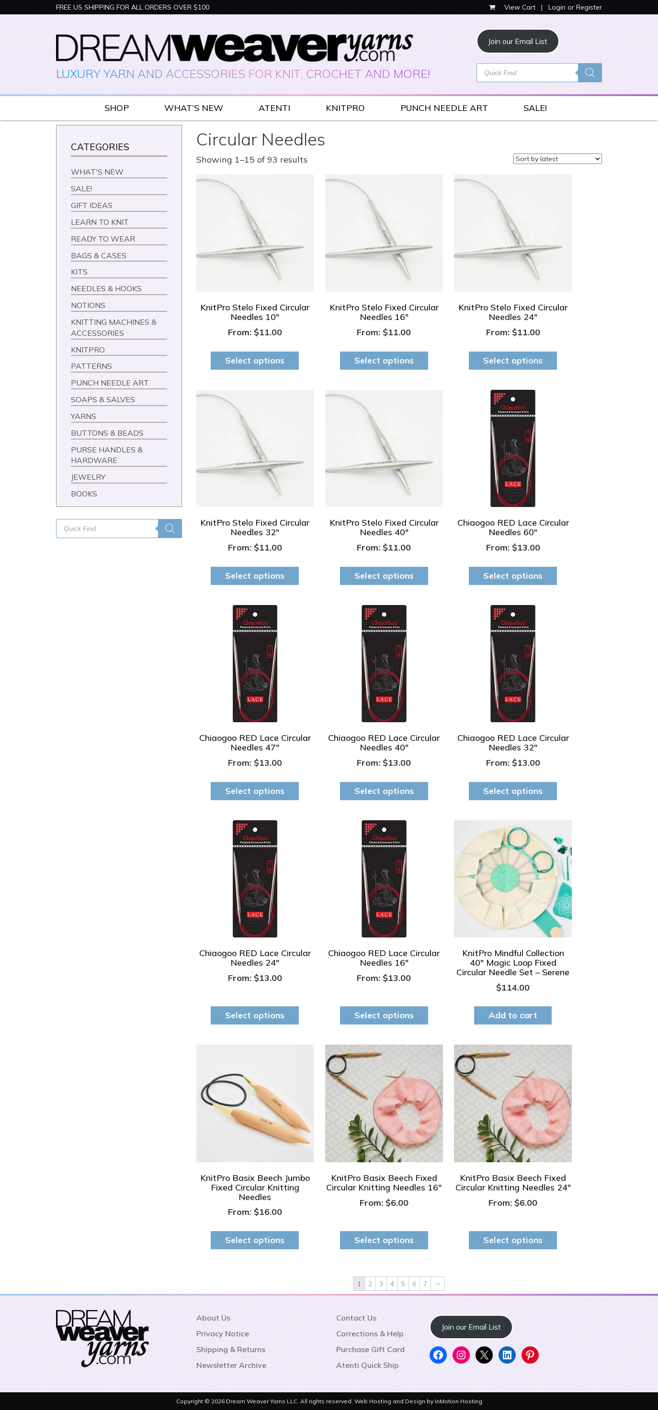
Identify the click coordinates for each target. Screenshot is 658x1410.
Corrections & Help (370, 1333)
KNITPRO (345, 107)
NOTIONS (88, 305)
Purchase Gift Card (370, 1349)
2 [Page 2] (370, 1283)
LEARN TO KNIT (100, 222)
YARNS (83, 416)
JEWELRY (88, 477)
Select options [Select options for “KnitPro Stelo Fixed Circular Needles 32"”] (254, 575)
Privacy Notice (222, 1333)
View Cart (513, 7)
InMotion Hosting (458, 1401)
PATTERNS (91, 366)
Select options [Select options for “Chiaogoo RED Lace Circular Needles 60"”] (513, 575)
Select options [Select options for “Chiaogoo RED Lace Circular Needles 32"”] (513, 790)
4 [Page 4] (392, 1283)
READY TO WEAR (103, 238)
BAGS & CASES (98, 255)
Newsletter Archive (231, 1365)
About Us (213, 1317)
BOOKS (84, 493)
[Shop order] (557, 159)
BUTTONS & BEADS (107, 433)
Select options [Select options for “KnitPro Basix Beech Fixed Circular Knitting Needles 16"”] (384, 1239)
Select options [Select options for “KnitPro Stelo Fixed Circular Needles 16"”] (384, 360)
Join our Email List (517, 41)
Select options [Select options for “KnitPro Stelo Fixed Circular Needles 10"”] (254, 360)
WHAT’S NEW (193, 107)
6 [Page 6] (414, 1283)
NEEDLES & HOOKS (106, 288)
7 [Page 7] (425, 1283)
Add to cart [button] (512, 1015)
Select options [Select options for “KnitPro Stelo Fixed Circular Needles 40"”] (384, 575)
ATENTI (274, 107)
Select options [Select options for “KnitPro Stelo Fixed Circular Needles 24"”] (513, 360)
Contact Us (356, 1317)
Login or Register (575, 7)
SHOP (116, 107)
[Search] (590, 72)
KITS (79, 271)
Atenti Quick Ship (367, 1365)
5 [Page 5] (403, 1283)
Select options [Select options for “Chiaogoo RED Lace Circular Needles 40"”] (384, 790)
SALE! (535, 107)
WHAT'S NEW (97, 171)
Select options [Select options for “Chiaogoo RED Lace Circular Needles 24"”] (254, 1015)
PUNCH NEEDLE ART (444, 107)
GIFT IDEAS (92, 205)
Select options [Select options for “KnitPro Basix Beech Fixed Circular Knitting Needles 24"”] (513, 1239)
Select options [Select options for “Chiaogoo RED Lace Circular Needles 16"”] (384, 1015)
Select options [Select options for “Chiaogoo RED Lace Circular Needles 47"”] (254, 790)
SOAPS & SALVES (103, 399)
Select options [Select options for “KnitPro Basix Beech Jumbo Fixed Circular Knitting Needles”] (254, 1239)
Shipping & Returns (230, 1349)
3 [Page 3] (381, 1283)
